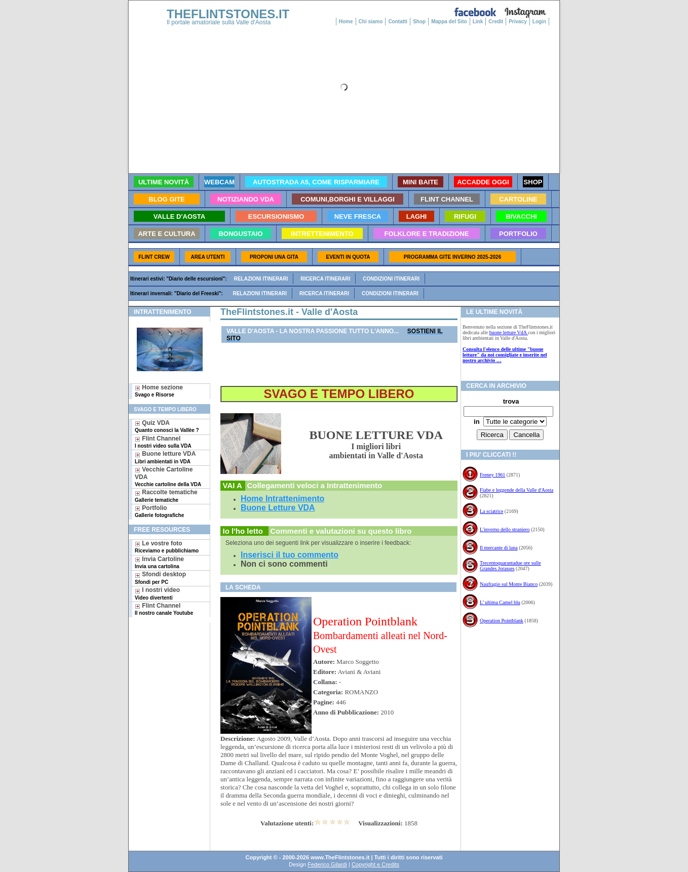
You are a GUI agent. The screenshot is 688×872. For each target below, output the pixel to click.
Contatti (397, 21)
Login (539, 21)
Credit (495, 21)
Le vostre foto (167, 546)
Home (346, 21)
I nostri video (157, 593)
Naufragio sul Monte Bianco (509, 584)
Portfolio (159, 511)
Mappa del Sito (449, 21)
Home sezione (159, 391)
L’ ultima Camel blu (500, 602)
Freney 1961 (492, 475)
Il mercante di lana (499, 547)
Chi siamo (371, 21)
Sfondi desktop (160, 577)
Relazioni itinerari (261, 279)
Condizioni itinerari (391, 279)
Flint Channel (163, 442)
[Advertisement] (165, 655)
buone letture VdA (508, 332)
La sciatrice (491, 511)
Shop (419, 21)
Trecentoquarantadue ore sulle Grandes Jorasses (510, 565)
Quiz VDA (167, 426)
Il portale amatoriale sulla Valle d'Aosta (219, 22)
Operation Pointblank (501, 620)
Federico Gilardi (327, 864)
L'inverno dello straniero (504, 529)
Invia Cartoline (159, 562)
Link (478, 21)
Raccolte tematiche (166, 495)
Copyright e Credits (375, 864)
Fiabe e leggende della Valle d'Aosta (516, 490)
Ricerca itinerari (325, 279)
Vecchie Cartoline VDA (168, 476)
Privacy (518, 21)
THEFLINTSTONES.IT (228, 14)
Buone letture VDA (165, 457)
